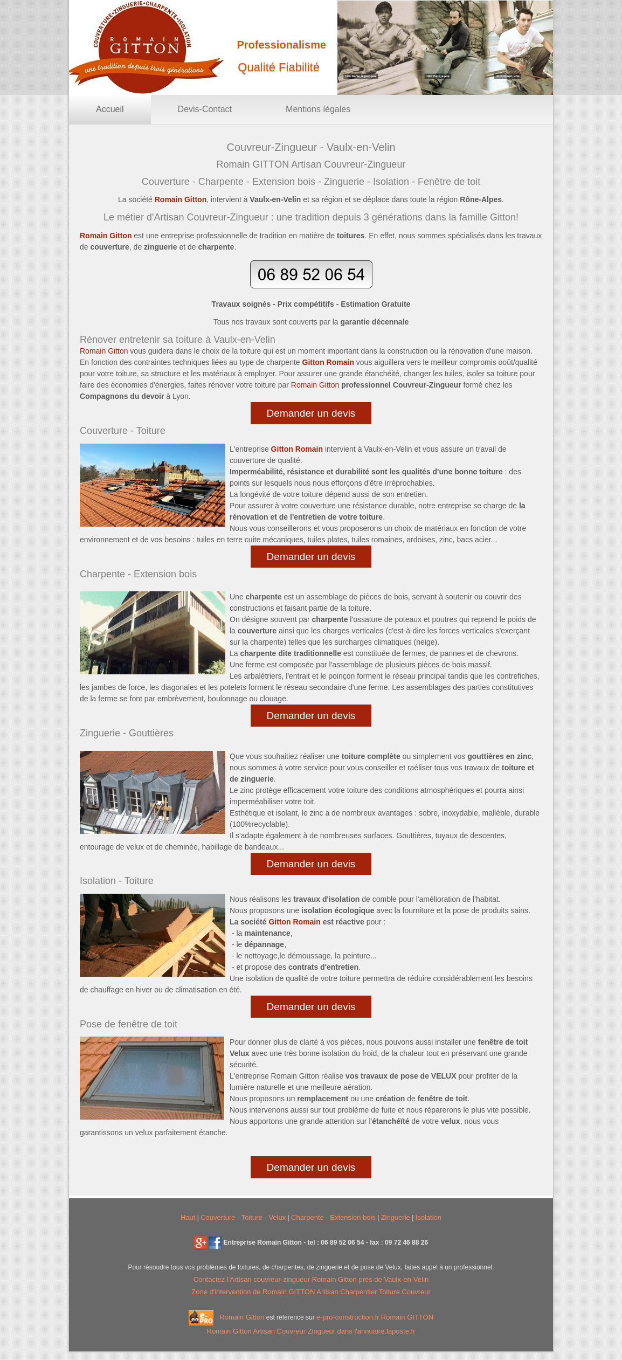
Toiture (390, 1292)
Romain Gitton (241, 1318)
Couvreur (416, 1292)
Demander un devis (311, 413)
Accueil (110, 109)
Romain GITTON (407, 1318)
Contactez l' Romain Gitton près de (311, 1279)
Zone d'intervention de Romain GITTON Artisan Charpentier (284, 1292)
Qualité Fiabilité (279, 67)
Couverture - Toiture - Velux (243, 1217)
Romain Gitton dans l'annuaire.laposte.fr (311, 1331)
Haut (188, 1217)
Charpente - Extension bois (333, 1217)
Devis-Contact (205, 109)
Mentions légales (318, 109)
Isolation (428, 1217)
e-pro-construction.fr (347, 1318)
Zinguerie (395, 1217)
